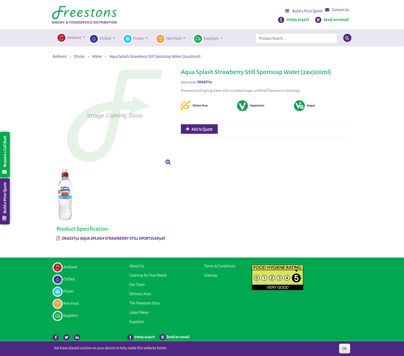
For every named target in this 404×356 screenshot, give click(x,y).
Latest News (139, 312)
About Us (136, 266)
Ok (344, 348)
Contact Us (337, 9)
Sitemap (210, 275)
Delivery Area (140, 294)
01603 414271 (297, 19)
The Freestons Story (144, 303)
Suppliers (136, 322)
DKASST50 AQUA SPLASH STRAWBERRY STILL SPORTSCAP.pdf (110, 238)
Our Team (137, 285)
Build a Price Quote (304, 11)
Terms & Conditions (219, 266)
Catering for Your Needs (148, 275)
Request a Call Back (4, 155)
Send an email (336, 19)
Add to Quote (202, 129)
